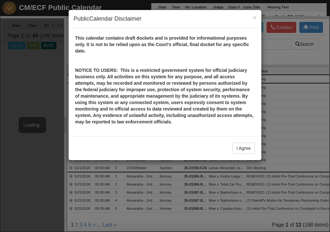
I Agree (244, 148)
